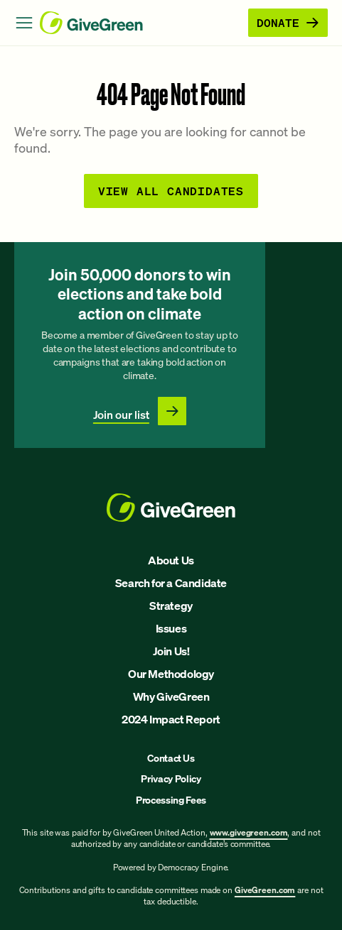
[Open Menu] (24, 22)
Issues (171, 628)
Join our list (121, 414)
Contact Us (171, 758)
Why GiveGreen (171, 696)
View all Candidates (171, 190)
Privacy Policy (171, 778)
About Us (171, 560)
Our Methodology (171, 674)
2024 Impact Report (171, 719)
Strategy (171, 605)
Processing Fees (171, 799)
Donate (288, 22)
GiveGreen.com (265, 890)
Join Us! (171, 651)
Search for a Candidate (171, 583)
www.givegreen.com (249, 832)
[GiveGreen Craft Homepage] (141, 22)
